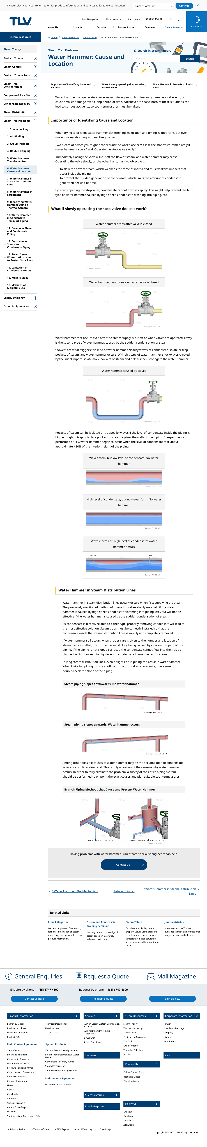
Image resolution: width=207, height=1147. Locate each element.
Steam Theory (130, 1023)
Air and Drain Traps (17, 1107)
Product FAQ (13, 1037)
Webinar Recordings (133, 1028)
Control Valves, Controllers (20, 1072)
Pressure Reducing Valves (20, 1067)
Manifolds (12, 1111)
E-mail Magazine (58, 922)
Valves (10, 1089)
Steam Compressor (55, 1065)
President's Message (174, 1028)
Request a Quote (131, 1076)
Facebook (128, 1116)
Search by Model (15, 1023)
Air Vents (11, 1098)
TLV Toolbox (129, 1041)
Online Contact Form (133, 1072)
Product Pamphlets (16, 1028)
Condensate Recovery (18, 1059)
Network (168, 1023)
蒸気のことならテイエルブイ (20, 21)
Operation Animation (17, 1032)
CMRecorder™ (130, 1045)
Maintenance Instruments (58, 1084)
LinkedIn (127, 1111)
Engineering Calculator (134, 1037)
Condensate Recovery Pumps (59, 1061)
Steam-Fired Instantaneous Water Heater (62, 1056)
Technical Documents (56, 1023)
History (167, 1037)
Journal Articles (174, 922)
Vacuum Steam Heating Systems (61, 1050)
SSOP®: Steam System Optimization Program (101, 1025)
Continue (184, 5)
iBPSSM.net (89, 1037)
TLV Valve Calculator (133, 1050)
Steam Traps (13, 1050)
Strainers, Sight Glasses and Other (24, 1116)
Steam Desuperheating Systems (61, 1070)
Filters (10, 1085)
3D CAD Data (52, 1032)
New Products (52, 1028)
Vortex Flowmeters (16, 1076)
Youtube (127, 1120)
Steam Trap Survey (93, 1042)
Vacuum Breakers (16, 1102)
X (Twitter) (128, 1124)
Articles (127, 1054)
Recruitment (170, 1041)
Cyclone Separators (17, 1081)
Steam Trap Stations (17, 1054)
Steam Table (129, 1032)
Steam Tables (134, 922)
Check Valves (13, 1094)
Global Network (131, 1081)
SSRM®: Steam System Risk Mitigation (97, 1032)
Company (168, 1032)
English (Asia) (154, 18)
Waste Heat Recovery (18, 1063)
